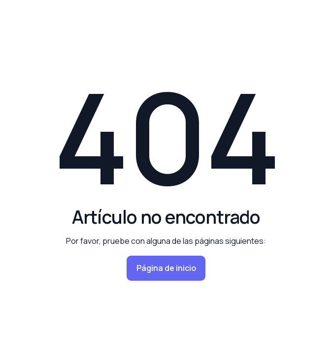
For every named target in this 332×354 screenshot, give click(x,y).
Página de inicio (166, 268)
